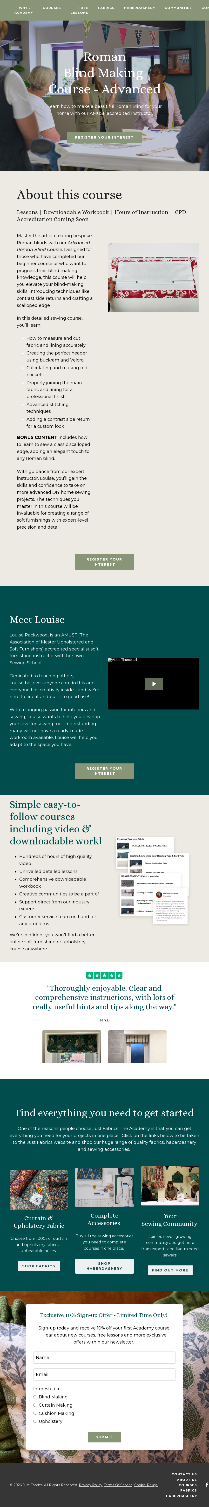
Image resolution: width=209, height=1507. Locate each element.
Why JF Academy (23, 10)
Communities (178, 8)
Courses (52, 8)
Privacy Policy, (91, 1485)
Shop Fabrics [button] (38, 1266)
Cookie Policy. (146, 1485)
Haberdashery (139, 8)
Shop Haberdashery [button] (104, 1266)
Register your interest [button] (104, 137)
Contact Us (184, 1474)
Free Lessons (79, 10)
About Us (187, 1480)
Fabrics (106, 8)
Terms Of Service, (118, 1485)
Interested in (47, 1388)
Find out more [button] (170, 1270)
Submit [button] (104, 1437)
